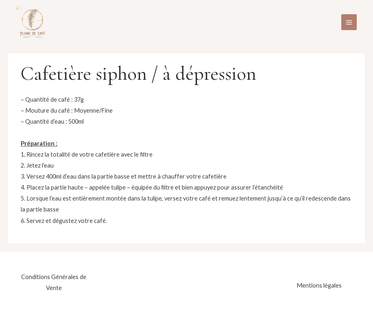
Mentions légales (319, 285)
